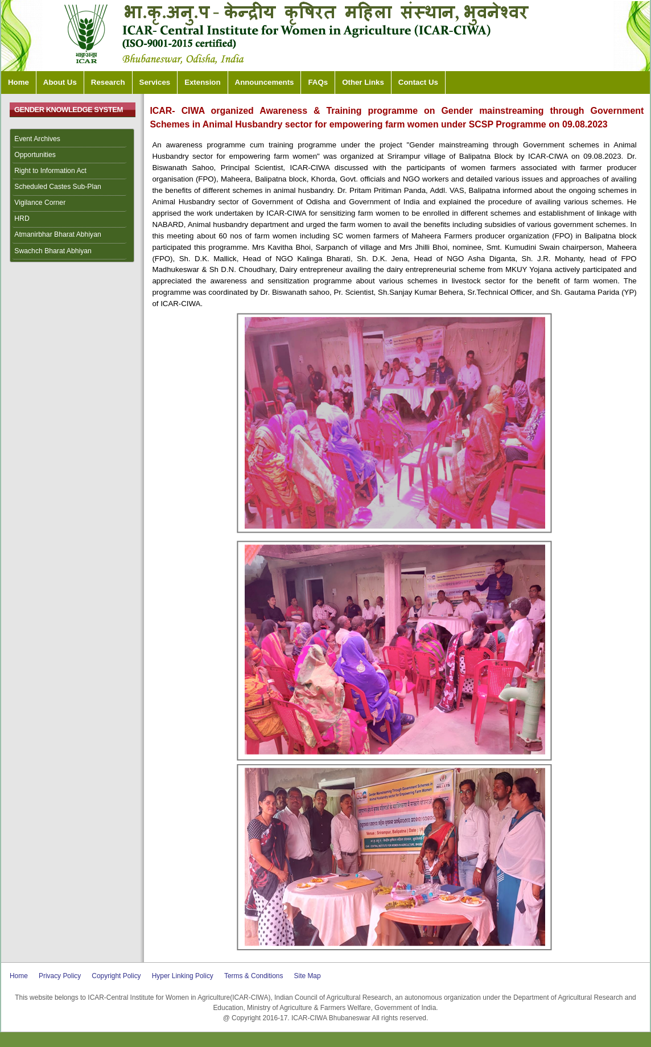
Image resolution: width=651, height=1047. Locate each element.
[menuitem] (72, 139)
